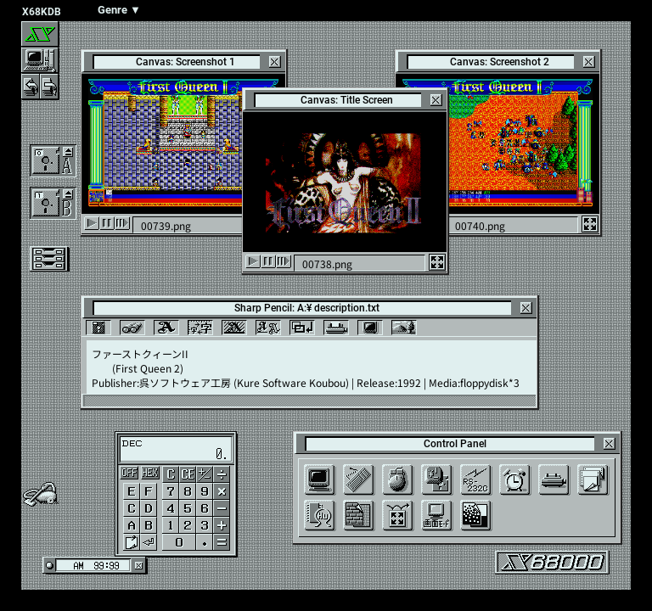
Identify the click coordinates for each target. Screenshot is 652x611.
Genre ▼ (119, 9)
